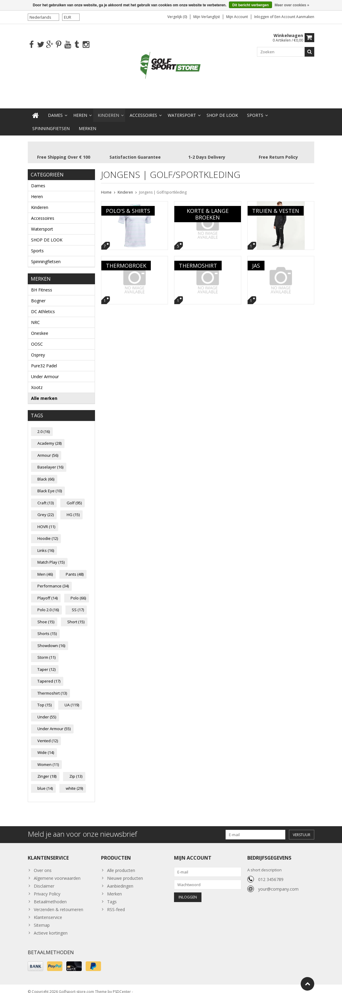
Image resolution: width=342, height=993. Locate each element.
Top (44, 699)
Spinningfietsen (51, 122)
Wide (45, 746)
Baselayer (50, 461)
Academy (49, 437)
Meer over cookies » (291, 5)
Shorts (47, 627)
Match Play (51, 556)
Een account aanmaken (294, 16)
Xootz (37, 381)
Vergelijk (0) (177, 16)
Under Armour (45, 370)
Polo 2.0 (48, 603)
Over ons (43, 864)
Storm (46, 651)
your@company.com (278, 883)
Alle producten (121, 864)
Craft (45, 497)
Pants (75, 568)
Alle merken (44, 392)
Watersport (182, 109)
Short (75, 615)
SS (78, 603)
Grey (45, 508)
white (74, 782)
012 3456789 (270, 873)
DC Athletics (43, 305)
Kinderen (108, 109)
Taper (46, 663)
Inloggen (262, 16)
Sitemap (42, 919)
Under (46, 711)
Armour (47, 449)
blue (45, 782)
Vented (47, 734)
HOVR (46, 520)
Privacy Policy (47, 888)
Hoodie (47, 532)
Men (45, 568)
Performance (53, 580)
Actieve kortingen (51, 927)
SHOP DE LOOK (222, 109)
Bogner (38, 294)
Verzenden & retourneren (58, 903)
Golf (74, 497)
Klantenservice (48, 911)
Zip (75, 770)
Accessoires (143, 109)
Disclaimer (44, 880)
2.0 (43, 425)
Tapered (48, 675)
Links (45, 544)
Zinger (46, 770)
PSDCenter (122, 985)
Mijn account (237, 16)
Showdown (51, 639)
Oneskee (39, 327)
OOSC (37, 338)
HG (73, 508)
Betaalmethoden (50, 895)
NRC (35, 316)
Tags (112, 895)
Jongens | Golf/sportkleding (163, 186)
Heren (80, 109)
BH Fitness (41, 284)
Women (48, 758)
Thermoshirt (52, 687)
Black (45, 473)
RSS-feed (116, 903)
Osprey (38, 349)
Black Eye (49, 484)
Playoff (47, 592)
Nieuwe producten (125, 872)
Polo (78, 592)
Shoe (45, 615)
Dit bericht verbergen (250, 5)
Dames (55, 109)
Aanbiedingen (120, 880)
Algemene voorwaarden (57, 872)
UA (72, 699)
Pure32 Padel (44, 360)
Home (106, 186)
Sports (255, 109)
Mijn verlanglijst (206, 16)
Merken (87, 122)
